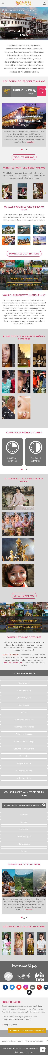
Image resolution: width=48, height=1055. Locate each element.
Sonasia (5, 10)
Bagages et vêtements (24, 726)
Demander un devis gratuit (24, 285)
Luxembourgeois (24, 836)
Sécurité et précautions (24, 748)
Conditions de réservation (12, 1041)
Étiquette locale (24, 763)
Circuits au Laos (24, 157)
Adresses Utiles (24, 778)
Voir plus (30, 142)
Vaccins (24, 712)
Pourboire (24, 756)
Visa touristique (24, 690)
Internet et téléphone (24, 719)
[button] (22, 149)
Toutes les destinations (24, 253)
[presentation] (45, 191)
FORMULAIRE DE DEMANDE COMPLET (17, 1019)
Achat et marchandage (24, 741)
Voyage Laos (18, 10)
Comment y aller (24, 697)
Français (24, 814)
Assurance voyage (24, 770)
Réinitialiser (42, 91)
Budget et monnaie (24, 734)
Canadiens (24, 829)
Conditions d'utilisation (34, 1041)
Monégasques (24, 844)
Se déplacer (24, 705)
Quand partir (24, 683)
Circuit (31, 10)
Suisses (24, 851)
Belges (24, 822)
